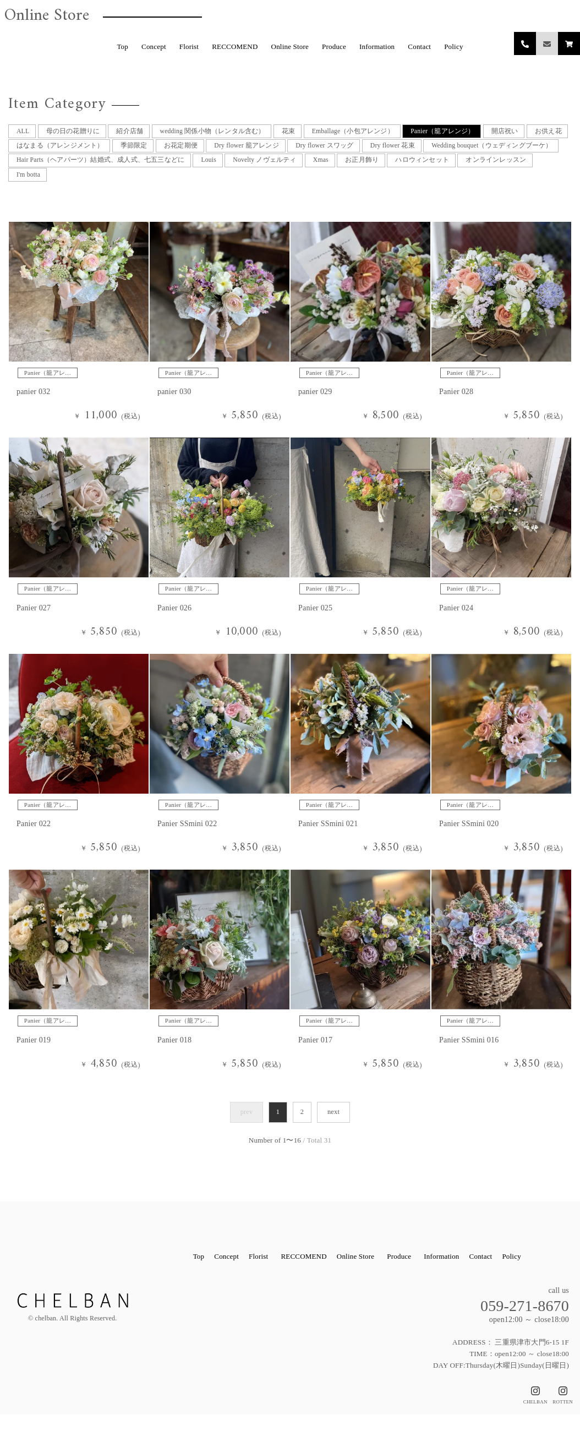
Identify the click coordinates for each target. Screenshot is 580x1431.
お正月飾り (536, 169)
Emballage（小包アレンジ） (376, 132)
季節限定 (187, 150)
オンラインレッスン (123, 188)
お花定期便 (237, 150)
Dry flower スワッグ (392, 150)
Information (377, 46)
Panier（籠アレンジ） (473, 132)
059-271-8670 (524, 1322)
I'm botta (186, 188)
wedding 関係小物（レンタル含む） (225, 132)
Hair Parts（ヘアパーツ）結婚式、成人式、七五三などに (256, 169)
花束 (306, 132)
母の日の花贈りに (76, 132)
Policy (453, 46)
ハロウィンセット (44, 188)
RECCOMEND (235, 46)
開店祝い (539, 132)
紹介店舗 (136, 132)
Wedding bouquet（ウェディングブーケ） (81, 169)
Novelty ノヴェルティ (432, 169)
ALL (22, 132)
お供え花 (30, 150)
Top (122, 46)
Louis (372, 169)
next (333, 1128)
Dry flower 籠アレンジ (307, 150)
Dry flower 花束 (465, 150)
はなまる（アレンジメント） (109, 150)
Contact (419, 46)
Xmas (492, 169)
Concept (153, 46)
